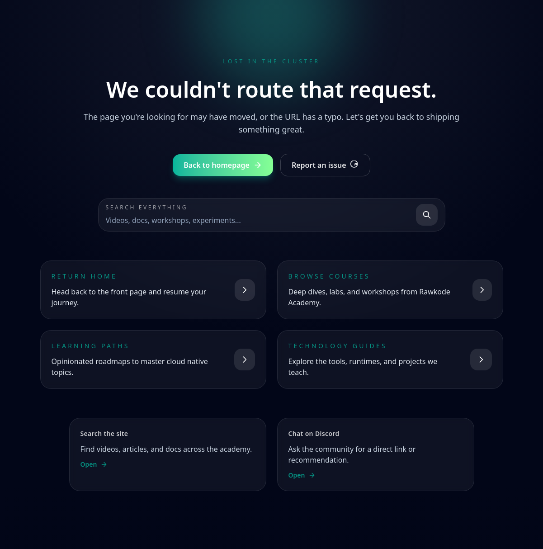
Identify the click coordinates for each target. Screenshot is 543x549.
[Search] (427, 215)
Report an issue (325, 165)
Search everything (147, 207)
